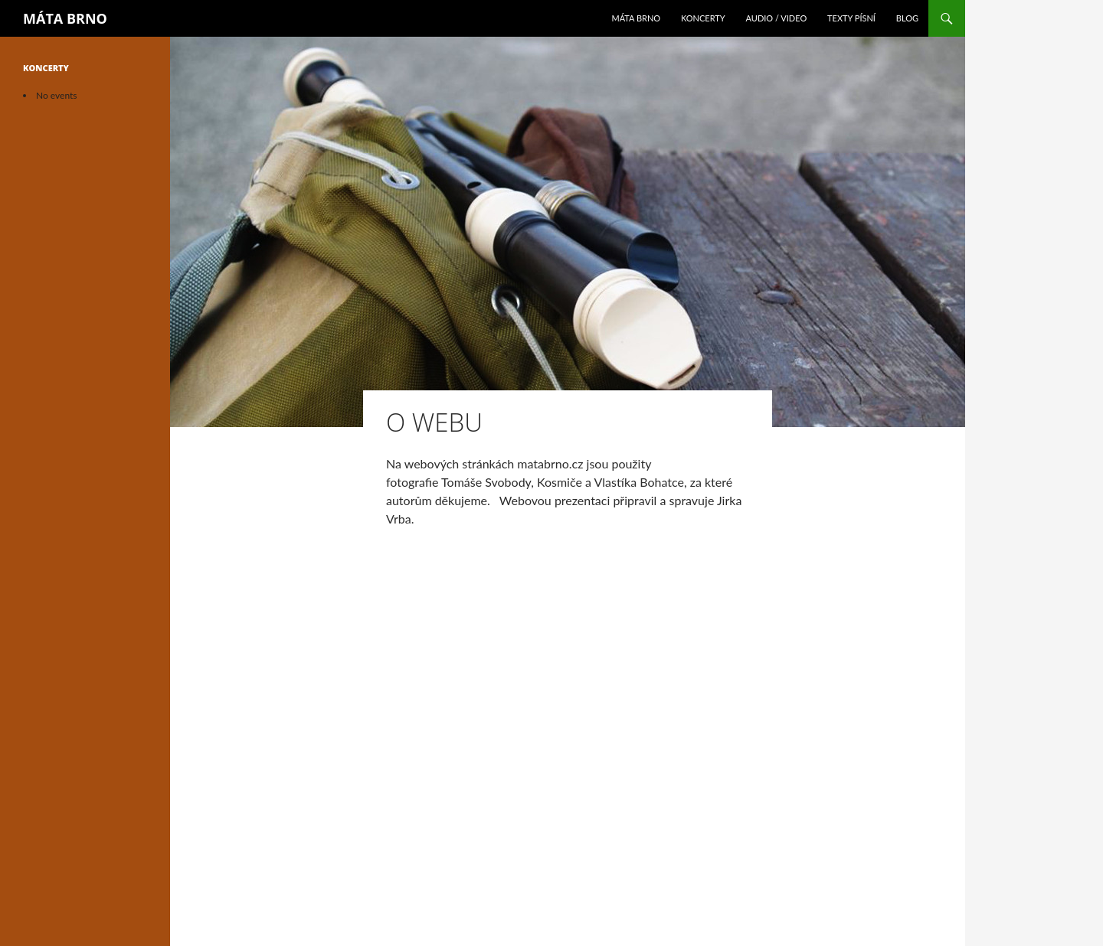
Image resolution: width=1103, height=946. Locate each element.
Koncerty (703, 18)
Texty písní (851, 18)
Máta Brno (635, 18)
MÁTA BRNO (65, 18)
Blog (907, 18)
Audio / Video (776, 18)
